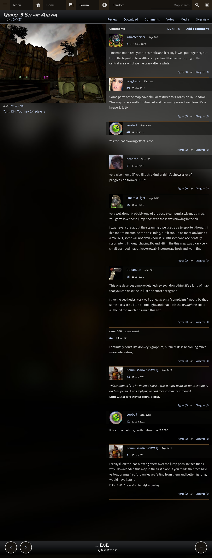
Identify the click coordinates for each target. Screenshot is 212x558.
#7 (128, 165)
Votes (170, 19)
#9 (128, 88)
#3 (128, 377)
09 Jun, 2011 (17, 106)
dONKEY (16, 19)
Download (131, 19)
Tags (6, 111)
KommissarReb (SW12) (142, 370)
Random (118, 5)
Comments (152, 19)
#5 (128, 276)
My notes (173, 29)
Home (50, 5)
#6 (128, 204)
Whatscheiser (135, 37)
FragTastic (133, 81)
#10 (128, 44)
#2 (128, 421)
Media (185, 19)
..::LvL (102, 545)
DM (13, 111)
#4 (111, 338)
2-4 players (37, 111)
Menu (17, 5)
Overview (202, 19)
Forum (84, 5)
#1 (128, 455)
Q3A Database (107, 550)
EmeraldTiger (135, 198)
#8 (128, 132)
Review (112, 19)
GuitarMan (133, 270)
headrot (132, 159)
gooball (131, 125)
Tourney (23, 111)
